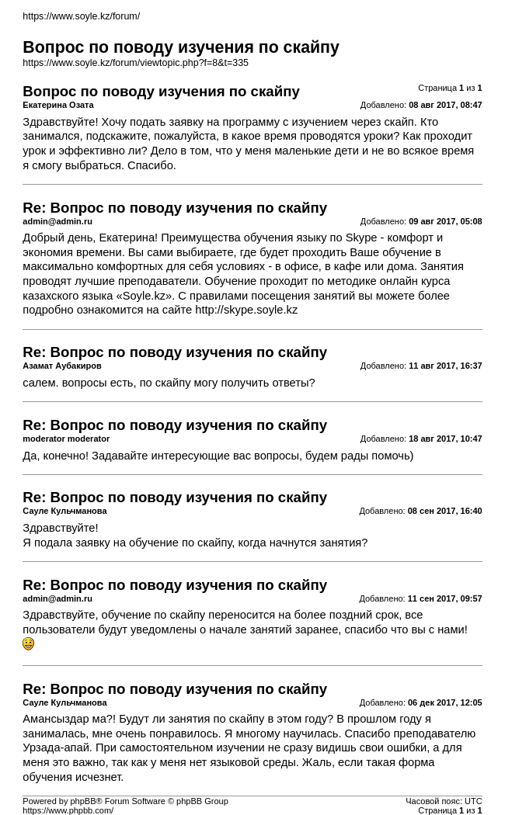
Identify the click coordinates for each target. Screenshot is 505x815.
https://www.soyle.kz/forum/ (81, 16)
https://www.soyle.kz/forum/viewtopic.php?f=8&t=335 (136, 62)
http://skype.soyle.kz (246, 309)
